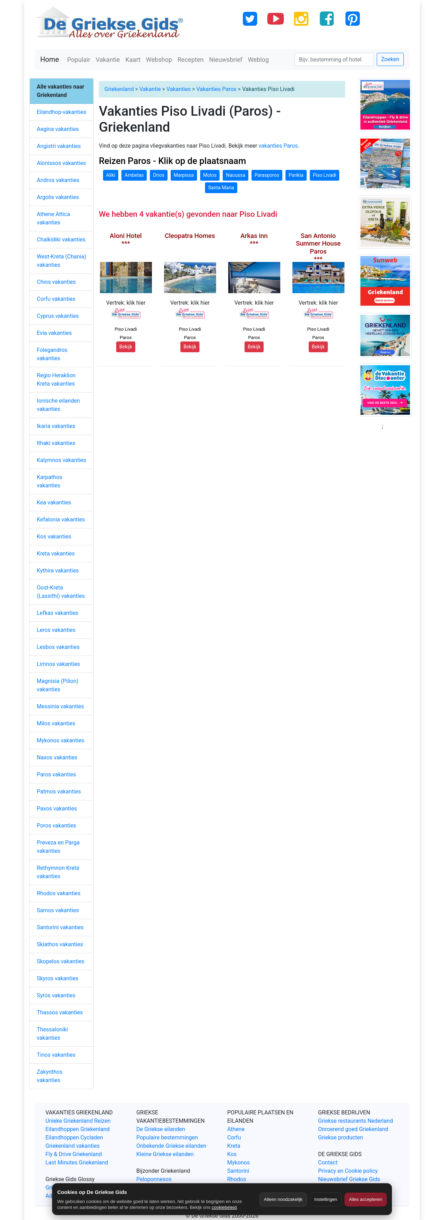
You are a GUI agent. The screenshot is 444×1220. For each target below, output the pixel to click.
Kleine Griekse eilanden (165, 1154)
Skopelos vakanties (60, 961)
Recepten (191, 59)
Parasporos (267, 175)
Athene (236, 1129)
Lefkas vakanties (57, 613)
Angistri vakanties (59, 146)
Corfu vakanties (56, 299)
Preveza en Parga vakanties (58, 846)
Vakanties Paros (216, 89)
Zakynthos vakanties (49, 1076)
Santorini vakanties (60, 927)
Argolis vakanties (58, 197)
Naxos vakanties (57, 757)
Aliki (110, 175)
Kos (232, 1154)
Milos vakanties (56, 723)
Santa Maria (221, 187)
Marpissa (184, 175)
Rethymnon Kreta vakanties (58, 872)
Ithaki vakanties (56, 443)
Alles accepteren (365, 1199)
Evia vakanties (54, 333)
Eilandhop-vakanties (61, 112)
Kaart (133, 59)
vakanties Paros (278, 145)
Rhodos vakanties (58, 893)
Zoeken (390, 59)
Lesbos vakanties (58, 647)
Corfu (234, 1137)
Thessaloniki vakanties (52, 1033)
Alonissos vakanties (61, 163)
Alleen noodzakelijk (283, 1199)
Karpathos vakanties (49, 481)
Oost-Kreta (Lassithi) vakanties (61, 591)
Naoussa (235, 175)
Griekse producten (340, 1137)
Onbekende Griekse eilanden (171, 1146)
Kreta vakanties (56, 553)
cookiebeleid (224, 1207)
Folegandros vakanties (52, 354)
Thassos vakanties (60, 1012)
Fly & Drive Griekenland (73, 1154)
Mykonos (238, 1162)
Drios (158, 175)
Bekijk (125, 346)
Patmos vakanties (59, 791)
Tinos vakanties (56, 1055)
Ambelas (134, 175)
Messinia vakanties (60, 706)
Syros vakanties (56, 995)
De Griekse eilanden (160, 1129)
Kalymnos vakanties (61, 460)
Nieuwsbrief (225, 59)
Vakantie (108, 59)
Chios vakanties (56, 282)
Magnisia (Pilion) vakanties (57, 685)
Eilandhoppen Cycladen (74, 1137)
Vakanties (178, 89)
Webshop (159, 59)
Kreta (233, 1146)
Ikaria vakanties (56, 426)
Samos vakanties (58, 910)
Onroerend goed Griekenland (353, 1129)
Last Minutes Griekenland (76, 1162)
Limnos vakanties (58, 664)
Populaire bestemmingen (167, 1137)
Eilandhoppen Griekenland (77, 1129)
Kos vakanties (54, 536)
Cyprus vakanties (58, 316)
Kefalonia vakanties (61, 519)
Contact (328, 1162)
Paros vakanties (56, 774)
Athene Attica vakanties (53, 218)
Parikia (296, 175)
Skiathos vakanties (60, 944)
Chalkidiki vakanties (61, 239)
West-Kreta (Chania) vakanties (61, 260)
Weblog (258, 59)
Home (49, 59)
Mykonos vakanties (60, 740)
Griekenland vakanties (72, 1146)
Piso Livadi (324, 175)
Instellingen (325, 1199)
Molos (210, 175)
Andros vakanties (58, 180)
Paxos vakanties (57, 808)
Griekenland (119, 89)
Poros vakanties (56, 825)
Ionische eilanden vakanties (58, 404)
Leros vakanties (56, 630)
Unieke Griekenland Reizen (78, 1121)
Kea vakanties (54, 502)
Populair (78, 59)
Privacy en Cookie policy (348, 1171)
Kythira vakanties (58, 570)
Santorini (238, 1171)
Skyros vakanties (57, 978)
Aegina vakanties (58, 129)
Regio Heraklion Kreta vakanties (56, 379)
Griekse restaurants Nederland (355, 1121)
